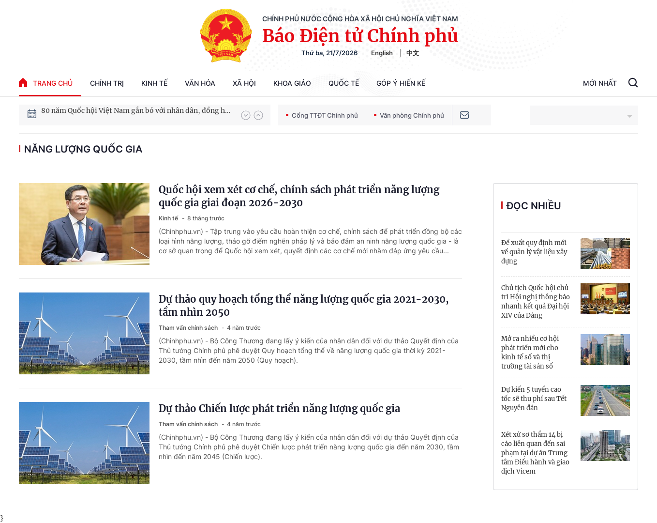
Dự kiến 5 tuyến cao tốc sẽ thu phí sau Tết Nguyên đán (534, 398)
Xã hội (244, 83)
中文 (412, 53)
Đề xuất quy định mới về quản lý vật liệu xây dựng (534, 252)
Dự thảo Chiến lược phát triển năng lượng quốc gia (279, 408)
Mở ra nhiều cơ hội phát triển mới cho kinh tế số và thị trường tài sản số (530, 352)
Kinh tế (154, 83)
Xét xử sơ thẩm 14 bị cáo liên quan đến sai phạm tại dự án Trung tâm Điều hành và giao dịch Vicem (535, 453)
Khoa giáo (292, 83)
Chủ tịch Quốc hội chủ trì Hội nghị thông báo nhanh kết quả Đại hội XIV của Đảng (535, 302)
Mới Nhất (600, 83)
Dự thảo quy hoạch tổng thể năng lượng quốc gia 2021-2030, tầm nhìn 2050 (304, 305)
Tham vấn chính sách (189, 327)
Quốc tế (343, 83)
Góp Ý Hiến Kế (400, 83)
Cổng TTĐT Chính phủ (322, 115)
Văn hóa (200, 83)
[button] (246, 115)
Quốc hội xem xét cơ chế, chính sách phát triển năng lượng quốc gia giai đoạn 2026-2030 (299, 196)
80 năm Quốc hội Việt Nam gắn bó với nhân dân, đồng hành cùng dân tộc (136, 114)
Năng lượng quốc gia (83, 149)
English (382, 53)
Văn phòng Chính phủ (409, 115)
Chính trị (107, 83)
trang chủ (46, 82)
